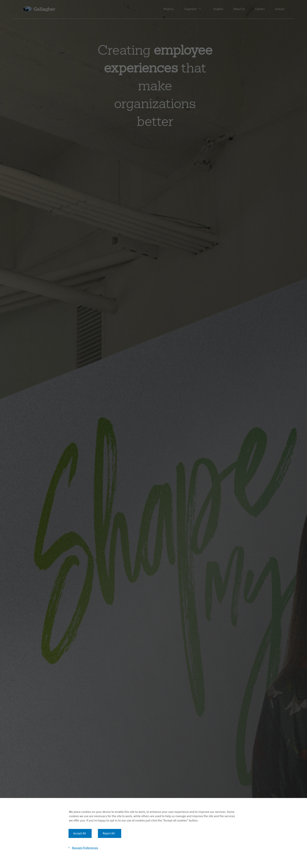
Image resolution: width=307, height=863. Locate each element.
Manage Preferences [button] (85, 848)
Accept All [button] (79, 833)
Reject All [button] (109, 833)
